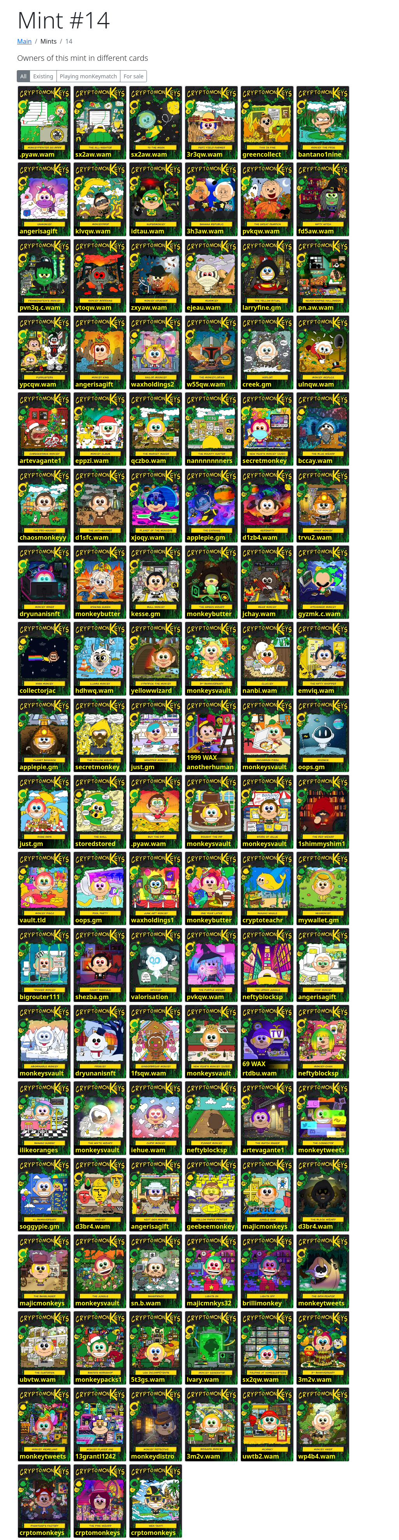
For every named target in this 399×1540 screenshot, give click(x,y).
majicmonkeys (264, 1226)
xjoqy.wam (147, 537)
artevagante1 (40, 460)
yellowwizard (151, 690)
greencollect (261, 154)
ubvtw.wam (37, 1379)
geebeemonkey (211, 1226)
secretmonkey (264, 460)
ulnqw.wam (316, 384)
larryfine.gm (261, 307)
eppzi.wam (92, 460)
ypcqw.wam (37, 384)
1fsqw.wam (148, 1073)
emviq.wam (316, 690)
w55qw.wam (206, 384)
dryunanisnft (39, 613)
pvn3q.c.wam (39, 307)
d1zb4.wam (259, 537)
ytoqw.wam (93, 307)
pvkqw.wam (260, 231)
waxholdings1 (152, 920)
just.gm (142, 767)
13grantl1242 (95, 1456)
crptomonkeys (41, 1532)
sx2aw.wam (93, 154)
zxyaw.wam (149, 307)
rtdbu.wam (259, 1073)
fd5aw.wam (316, 231)
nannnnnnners (210, 460)
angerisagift (38, 231)
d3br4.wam (92, 1226)
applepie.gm (206, 537)
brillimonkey (262, 1303)
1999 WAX (202, 757)
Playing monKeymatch (88, 76)
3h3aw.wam (205, 231)
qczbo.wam (148, 460)
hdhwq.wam (94, 690)
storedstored (95, 843)
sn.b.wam (146, 1303)
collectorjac (37, 690)
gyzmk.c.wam (319, 613)
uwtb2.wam (260, 1456)
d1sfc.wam (91, 537)
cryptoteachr (262, 920)
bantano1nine (319, 154)
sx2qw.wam (260, 1379)
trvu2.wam (315, 537)
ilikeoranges (38, 1150)
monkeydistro (152, 1456)
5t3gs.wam (148, 1379)
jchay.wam (258, 613)
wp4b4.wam (316, 1456)
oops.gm (311, 767)
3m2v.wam (315, 1379)
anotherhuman (210, 767)
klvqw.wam (92, 231)
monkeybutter (97, 613)
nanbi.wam (259, 690)
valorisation (149, 997)
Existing (43, 76)
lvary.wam (203, 1379)
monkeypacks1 (98, 1379)
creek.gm (256, 384)
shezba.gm (92, 997)
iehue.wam (148, 1150)
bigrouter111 (39, 997)
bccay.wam (315, 460)
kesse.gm (145, 613)
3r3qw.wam (204, 154)
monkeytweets (321, 1150)
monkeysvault (209, 690)
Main (24, 41)
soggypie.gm (39, 1226)
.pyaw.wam (36, 154)
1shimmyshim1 (321, 843)
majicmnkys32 (209, 1303)
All (23, 76)
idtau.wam (147, 231)
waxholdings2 (152, 384)
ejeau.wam (204, 307)
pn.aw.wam (316, 307)
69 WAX (253, 1064)
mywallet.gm (318, 920)
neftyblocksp (262, 997)
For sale (133, 76)
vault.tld (32, 920)
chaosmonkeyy (42, 537)
